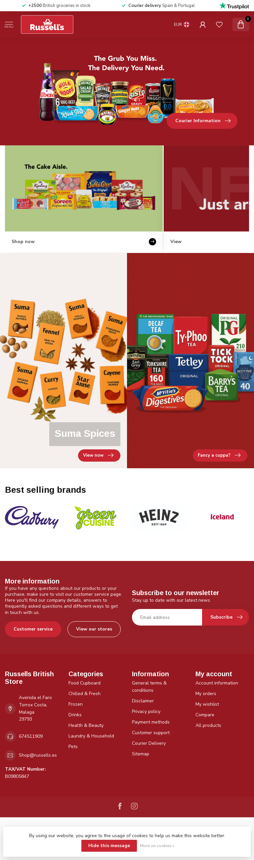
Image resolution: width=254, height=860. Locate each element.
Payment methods (151, 722)
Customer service (33, 629)
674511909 (31, 736)
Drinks (75, 715)
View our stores (94, 629)
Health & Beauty (86, 725)
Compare (204, 715)
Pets (73, 746)
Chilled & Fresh (84, 693)
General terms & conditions (149, 686)
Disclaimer (143, 701)
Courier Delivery (149, 743)
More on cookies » (157, 845)
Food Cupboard (84, 683)
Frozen (75, 704)
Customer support (151, 733)
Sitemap (140, 754)
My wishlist (207, 704)
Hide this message (109, 845)
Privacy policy (146, 711)
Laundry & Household (91, 736)
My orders (205, 693)
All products (208, 725)
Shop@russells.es (38, 755)
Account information (216, 683)
